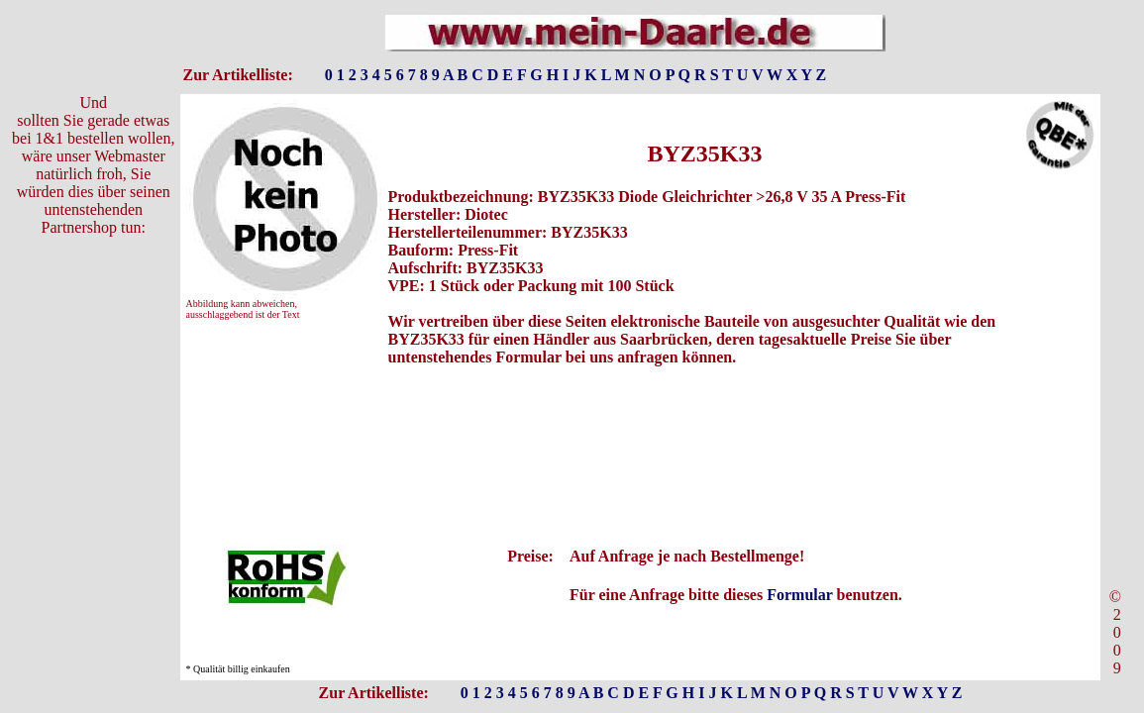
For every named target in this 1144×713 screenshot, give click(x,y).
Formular (799, 594)
